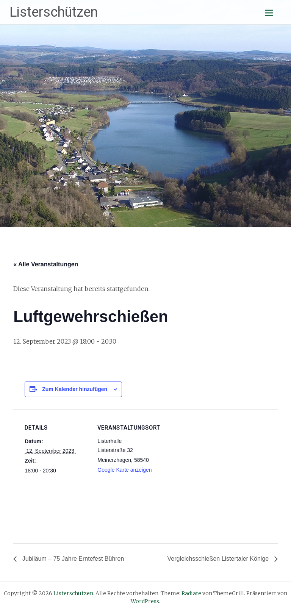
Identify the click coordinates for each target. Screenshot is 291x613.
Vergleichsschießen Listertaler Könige (218, 558)
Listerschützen (53, 12)
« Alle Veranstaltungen (45, 264)
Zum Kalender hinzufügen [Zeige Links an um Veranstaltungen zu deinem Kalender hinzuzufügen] (74, 389)
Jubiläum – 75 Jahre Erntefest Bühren (72, 558)
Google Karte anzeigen (124, 470)
